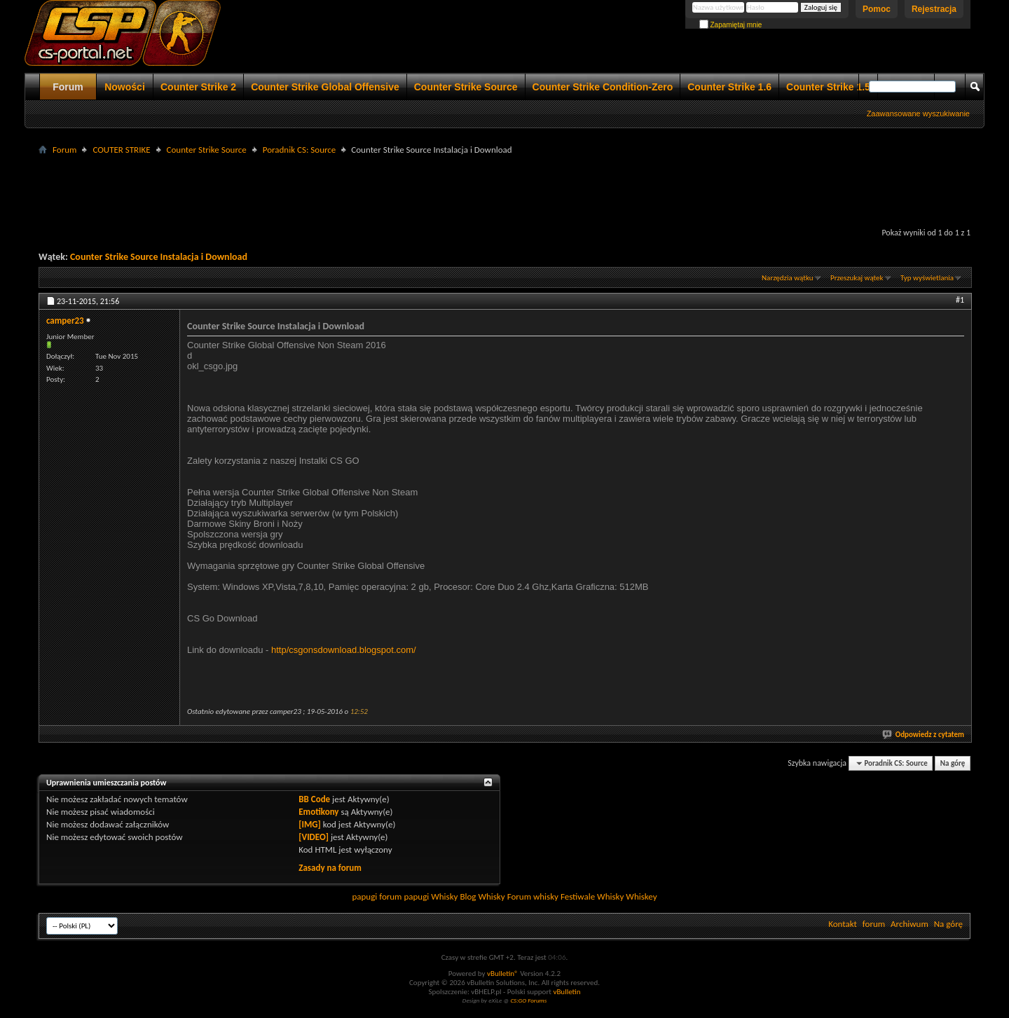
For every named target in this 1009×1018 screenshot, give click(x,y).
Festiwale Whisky (592, 896)
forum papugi (404, 896)
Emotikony (318, 811)
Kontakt (842, 924)
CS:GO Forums (528, 1000)
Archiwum (909, 924)
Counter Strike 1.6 (729, 86)
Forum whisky (532, 896)
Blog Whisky (482, 896)
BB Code (314, 799)
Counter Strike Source (466, 86)
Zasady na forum (330, 867)
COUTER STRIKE (121, 149)
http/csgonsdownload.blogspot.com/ (343, 650)
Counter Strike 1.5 (828, 86)
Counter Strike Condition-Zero (603, 86)
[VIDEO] (313, 837)
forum (874, 924)
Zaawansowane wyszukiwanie (918, 113)
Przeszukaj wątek (857, 277)
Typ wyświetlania (927, 277)
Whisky (444, 896)
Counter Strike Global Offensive (325, 86)
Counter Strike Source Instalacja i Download (158, 257)
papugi (364, 896)
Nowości (124, 86)
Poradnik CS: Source (299, 149)
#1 (960, 300)
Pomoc (877, 9)
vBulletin (566, 991)
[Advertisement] (504, 189)
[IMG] (309, 824)
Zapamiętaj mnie (730, 25)
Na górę (953, 763)
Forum (68, 86)
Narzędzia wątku (788, 277)
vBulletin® (503, 973)
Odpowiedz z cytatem (924, 734)
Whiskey (641, 896)
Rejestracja (934, 9)
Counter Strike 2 (198, 86)
